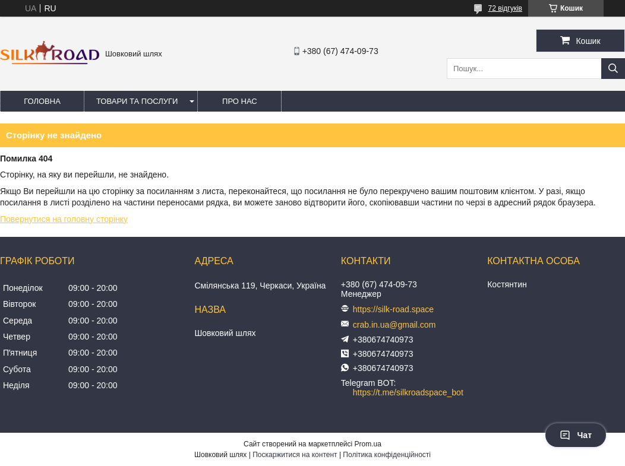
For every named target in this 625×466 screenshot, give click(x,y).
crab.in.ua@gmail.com (394, 324)
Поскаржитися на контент (294, 455)
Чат (576, 435)
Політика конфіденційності (387, 455)
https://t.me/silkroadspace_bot (408, 392)
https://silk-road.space (393, 309)
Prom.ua (368, 444)
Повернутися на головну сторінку (64, 219)
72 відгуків (505, 8)
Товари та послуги (137, 101)
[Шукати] (613, 68)
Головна (42, 101)
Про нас (239, 101)
